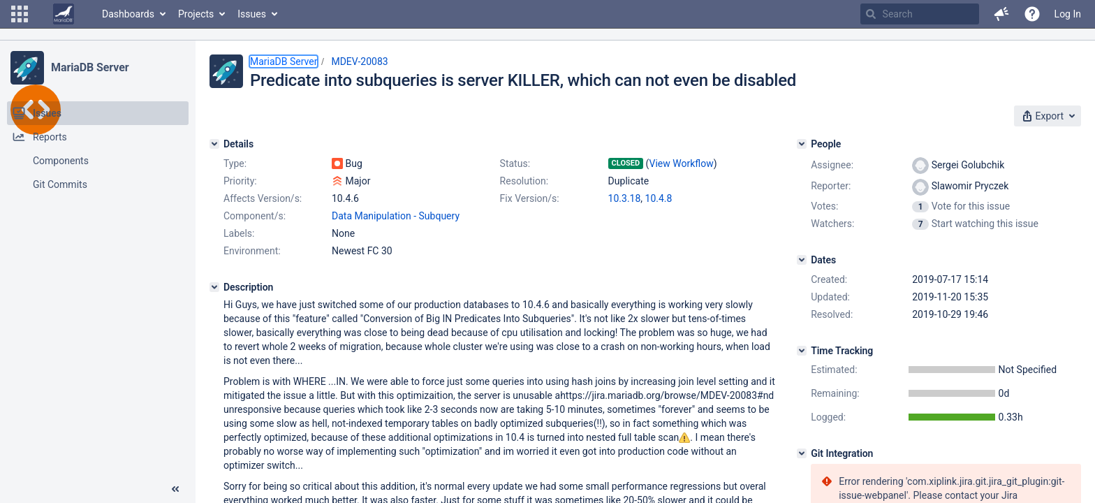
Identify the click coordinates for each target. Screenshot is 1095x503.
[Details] (214, 144)
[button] (19, 14)
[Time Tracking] (802, 351)
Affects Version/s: (262, 198)
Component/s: (254, 215)
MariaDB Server (89, 67)
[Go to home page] (63, 14)
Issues (251, 14)
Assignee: (832, 164)
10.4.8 (659, 198)
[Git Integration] (802, 453)
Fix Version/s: (529, 198)
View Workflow (681, 163)
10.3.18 (624, 198)
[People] (802, 144)
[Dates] (802, 260)
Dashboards (128, 14)
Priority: (240, 181)
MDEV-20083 (359, 61)
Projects (196, 14)
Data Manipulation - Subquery (396, 215)
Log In (1067, 14)
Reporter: (831, 185)
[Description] (214, 287)
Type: (235, 163)
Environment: (252, 250)
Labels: (238, 233)
